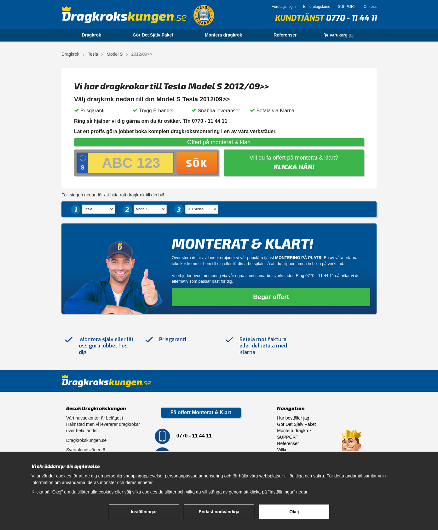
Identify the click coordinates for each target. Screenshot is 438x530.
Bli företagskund (316, 6)
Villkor (283, 449)
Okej (294, 511)
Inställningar (144, 511)
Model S (115, 54)
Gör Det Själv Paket (153, 34)
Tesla (93, 54)
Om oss (370, 6)
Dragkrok (91, 34)
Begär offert (271, 296)
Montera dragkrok (223, 34)
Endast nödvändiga (219, 511)
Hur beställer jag (293, 417)
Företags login (284, 6)
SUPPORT (347, 6)
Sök (196, 163)
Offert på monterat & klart (219, 142)
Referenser (285, 34)
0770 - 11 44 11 (351, 18)
